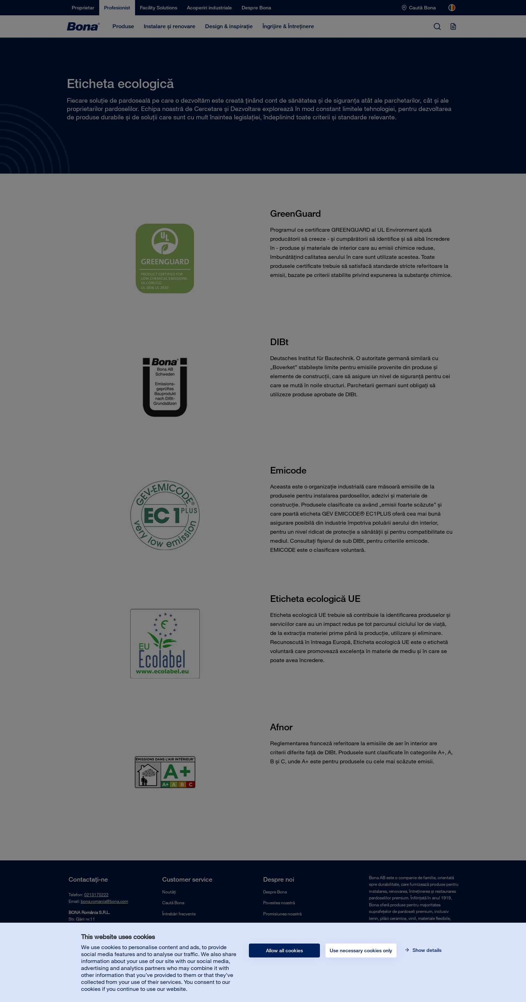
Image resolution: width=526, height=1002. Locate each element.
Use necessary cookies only (361, 950)
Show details (426, 950)
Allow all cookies (284, 950)
